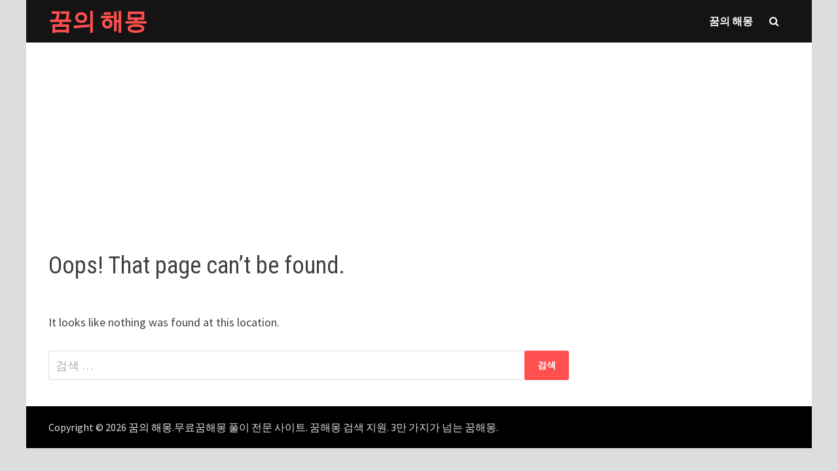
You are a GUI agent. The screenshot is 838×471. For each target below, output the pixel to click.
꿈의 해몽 (97, 21)
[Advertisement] (419, 134)
